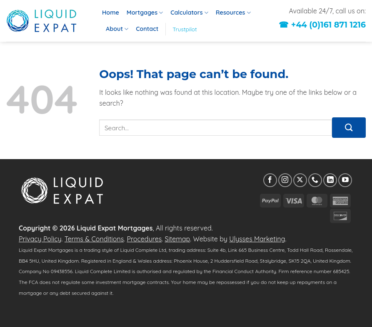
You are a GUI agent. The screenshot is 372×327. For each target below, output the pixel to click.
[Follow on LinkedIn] (330, 180)
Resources (233, 13)
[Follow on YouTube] (345, 180)
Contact (147, 29)
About (117, 29)
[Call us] (315, 180)
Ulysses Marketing (257, 239)
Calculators (189, 13)
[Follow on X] (300, 180)
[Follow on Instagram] (285, 180)
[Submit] (349, 127)
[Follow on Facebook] (270, 180)
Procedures (144, 239)
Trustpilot (184, 29)
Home (110, 12)
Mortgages (145, 13)
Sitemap (177, 239)
